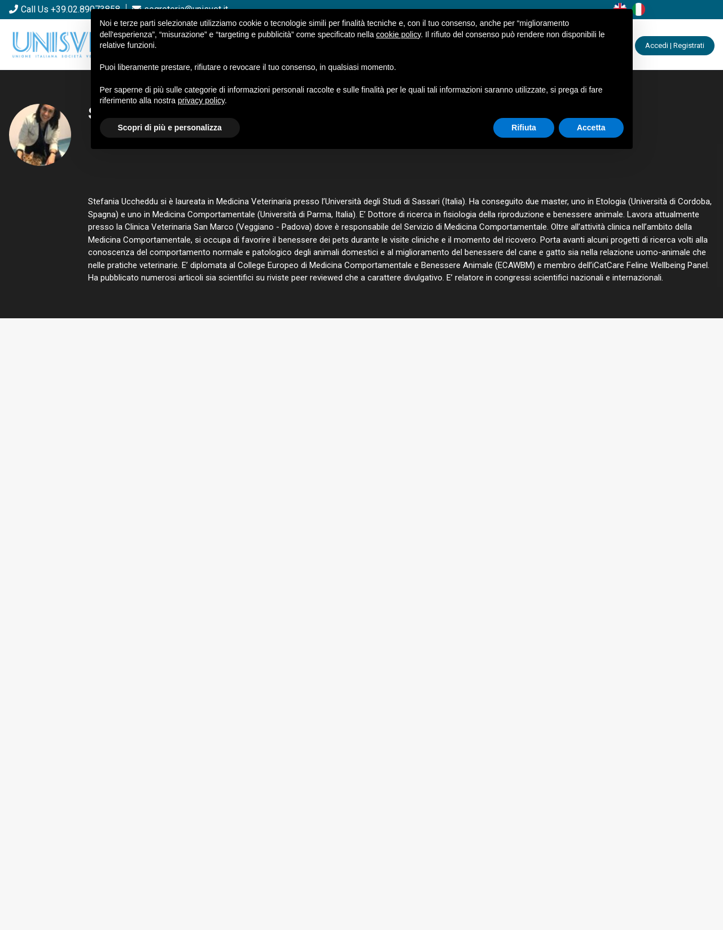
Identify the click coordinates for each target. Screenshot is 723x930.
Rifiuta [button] (523, 127)
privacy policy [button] (201, 100)
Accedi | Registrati (674, 45)
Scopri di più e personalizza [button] (170, 127)
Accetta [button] (591, 127)
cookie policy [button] (398, 34)
